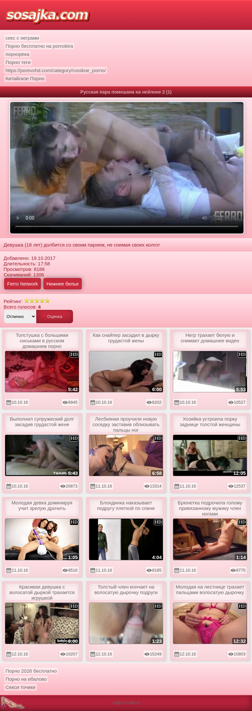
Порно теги (18, 62)
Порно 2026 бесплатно (31, 671)
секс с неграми (22, 38)
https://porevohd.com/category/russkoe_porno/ (56, 70)
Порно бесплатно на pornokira (39, 46)
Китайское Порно (25, 78)
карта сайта (126, 702)
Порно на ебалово (26, 679)
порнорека (17, 54)
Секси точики (20, 687)
